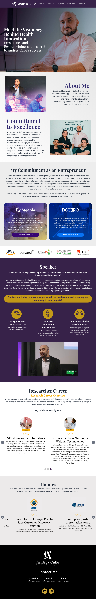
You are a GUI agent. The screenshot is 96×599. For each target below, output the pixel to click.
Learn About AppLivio (25, 235)
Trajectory (60, 4)
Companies (50, 4)
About (41, 4)
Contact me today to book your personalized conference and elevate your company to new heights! (48, 299)
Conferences (71, 4)
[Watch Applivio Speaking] (48, 359)
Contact (82, 4)
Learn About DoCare (70, 235)
